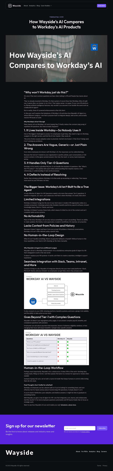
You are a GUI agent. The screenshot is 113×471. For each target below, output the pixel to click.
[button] (46, 5)
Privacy (105, 466)
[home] (14, 5)
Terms (99, 466)
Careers (104, 451)
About (26, 6)
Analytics (32, 6)
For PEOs (84, 451)
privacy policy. (85, 432)
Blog (38, 6)
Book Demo (101, 5)
